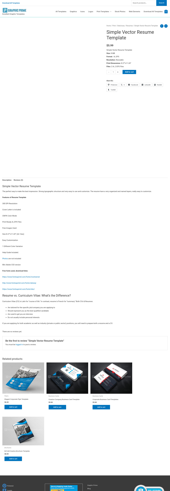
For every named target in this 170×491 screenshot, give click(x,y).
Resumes (129, 26)
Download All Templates (12, 3)
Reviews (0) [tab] (18, 180)
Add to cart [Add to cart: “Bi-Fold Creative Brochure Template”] (139, 403)
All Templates (61, 11)
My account (92, 446)
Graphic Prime (92, 433)
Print (114, 26)
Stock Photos (120, 11)
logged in (19, 344)
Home (108, 26)
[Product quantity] (113, 72)
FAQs (89, 442)
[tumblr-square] (7, 438)
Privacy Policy (92, 452)
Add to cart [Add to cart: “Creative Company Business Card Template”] (55, 406)
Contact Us (91, 449)
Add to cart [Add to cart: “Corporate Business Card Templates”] (97, 406)
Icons (82, 11)
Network (106, 484)
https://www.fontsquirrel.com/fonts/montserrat (21, 277)
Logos (90, 11)
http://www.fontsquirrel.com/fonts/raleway (19, 283)
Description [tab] (6, 180)
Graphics (73, 11)
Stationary (121, 26)
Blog (89, 436)
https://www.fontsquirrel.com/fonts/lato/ (18, 289)
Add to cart (129, 72)
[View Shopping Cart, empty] (166, 12)
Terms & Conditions (95, 455)
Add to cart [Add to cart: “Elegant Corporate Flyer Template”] (13, 406)
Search (161, 3)
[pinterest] (8, 433)
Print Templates (103, 11)
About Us (91, 439)
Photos (5, 259)
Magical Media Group (129, 484)
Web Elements (134, 11)
